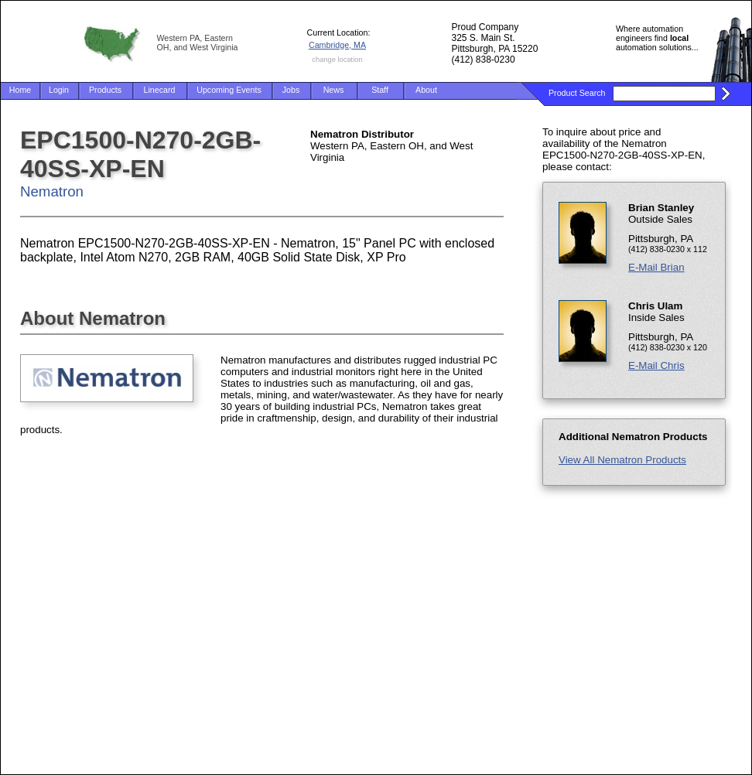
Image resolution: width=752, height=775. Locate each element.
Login (59, 89)
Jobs (291, 89)
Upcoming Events (229, 89)
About (426, 89)
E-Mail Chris (656, 365)
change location (337, 59)
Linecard (160, 89)
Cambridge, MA (337, 45)
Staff (379, 89)
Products (105, 89)
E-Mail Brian (656, 267)
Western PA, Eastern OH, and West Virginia (197, 42)
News (333, 89)
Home (20, 89)
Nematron (52, 191)
